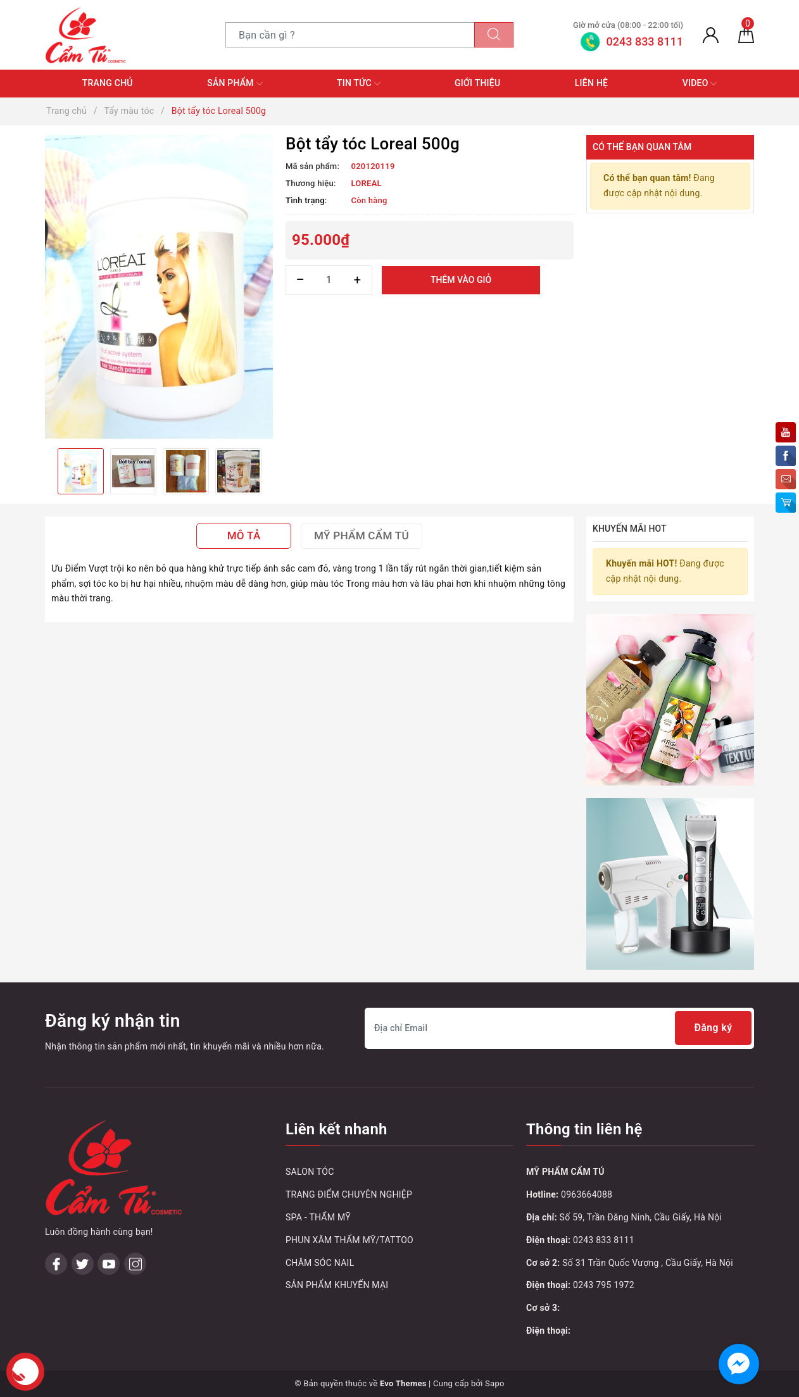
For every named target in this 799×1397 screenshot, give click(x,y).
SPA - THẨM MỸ (318, 1217)
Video (700, 83)
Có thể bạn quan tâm (642, 147)
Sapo (495, 1383)
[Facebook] (56, 1264)
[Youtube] (109, 1264)
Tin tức (359, 83)
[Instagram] (135, 1264)
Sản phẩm (234, 83)
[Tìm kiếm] (493, 34)
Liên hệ (591, 83)
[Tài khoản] (711, 35)
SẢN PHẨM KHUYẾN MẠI (337, 1285)
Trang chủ (107, 83)
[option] (159, 287)
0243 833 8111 (603, 1240)
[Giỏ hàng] (746, 35)
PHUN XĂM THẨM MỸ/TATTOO (349, 1240)
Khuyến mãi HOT (630, 528)
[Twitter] (83, 1264)
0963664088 (586, 1194)
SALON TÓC (310, 1172)
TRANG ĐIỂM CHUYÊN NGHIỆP (349, 1194)
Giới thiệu (477, 83)
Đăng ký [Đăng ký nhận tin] (712, 1028)
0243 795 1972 (603, 1285)
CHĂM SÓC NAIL (320, 1263)
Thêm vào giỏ (461, 280)
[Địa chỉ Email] (559, 1028)
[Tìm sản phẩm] (350, 34)
